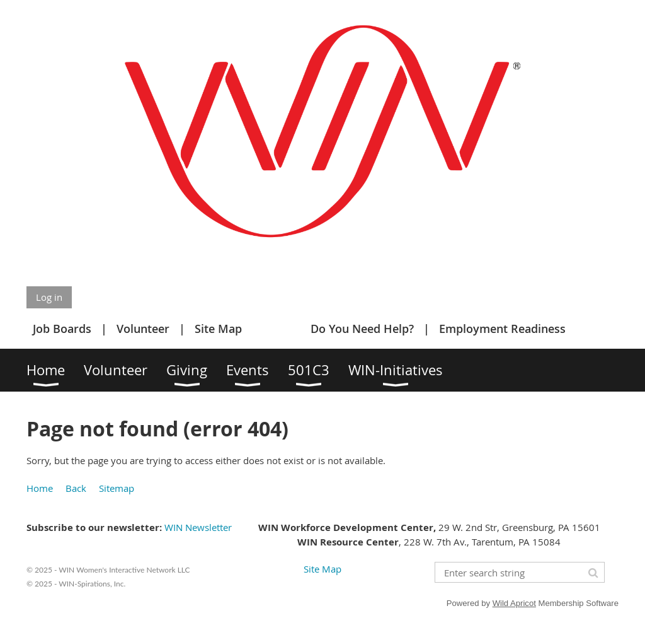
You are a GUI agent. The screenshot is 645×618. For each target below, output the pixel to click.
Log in (49, 297)
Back (76, 488)
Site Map (218, 328)
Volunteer (143, 328)
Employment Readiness (502, 328)
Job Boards (62, 328)
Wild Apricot (514, 603)
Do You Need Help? (362, 328)
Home (39, 488)
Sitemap (116, 488)
